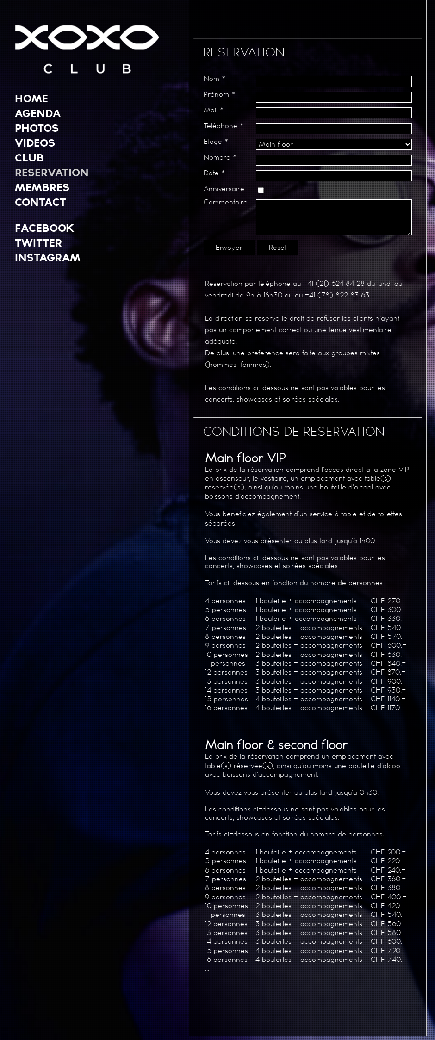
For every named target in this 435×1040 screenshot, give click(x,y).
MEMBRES (42, 186)
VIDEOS (35, 142)
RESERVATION (52, 172)
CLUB (29, 157)
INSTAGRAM (48, 257)
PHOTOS (37, 127)
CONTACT (40, 201)
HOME (31, 98)
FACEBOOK (45, 227)
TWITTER (38, 242)
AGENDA (38, 112)
